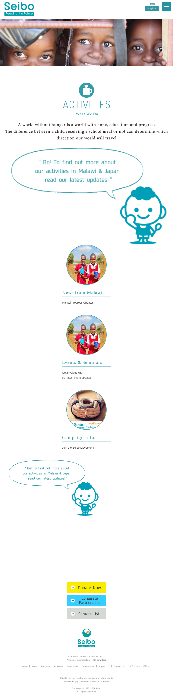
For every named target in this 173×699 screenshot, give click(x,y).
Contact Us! (119, 666)
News (34, 666)
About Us (45, 666)
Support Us (72, 666)
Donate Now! (88, 666)
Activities (58, 666)
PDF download (99, 660)
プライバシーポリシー (140, 666)
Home (24, 666)
